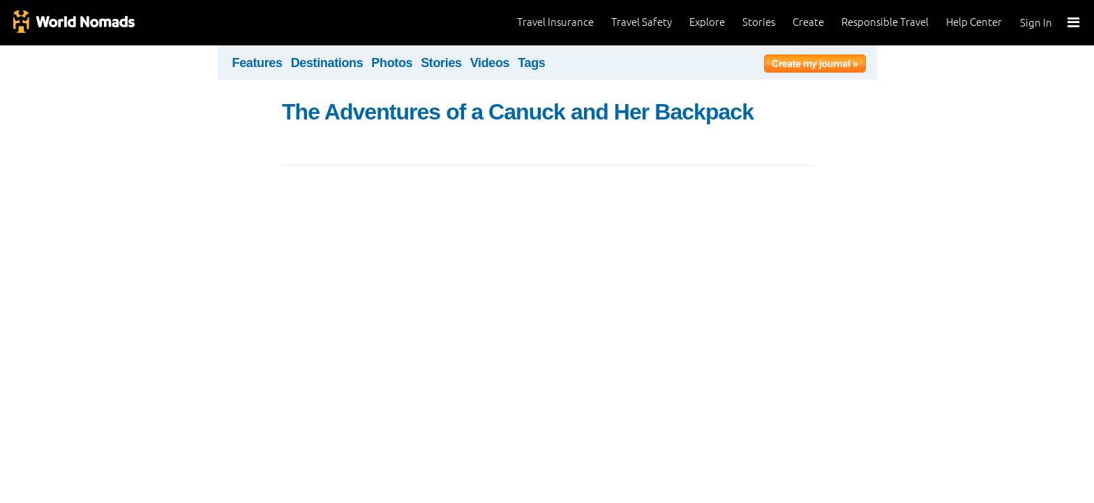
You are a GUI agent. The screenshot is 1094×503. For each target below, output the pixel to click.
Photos (391, 63)
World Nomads (73, 22)
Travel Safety (641, 22)
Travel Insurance (555, 22)
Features (257, 63)
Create (808, 22)
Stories (758, 22)
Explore (707, 22)
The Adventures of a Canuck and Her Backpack (518, 111)
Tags (531, 63)
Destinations (327, 63)
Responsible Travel (885, 22)
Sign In (1036, 23)
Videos (490, 63)
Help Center (974, 22)
